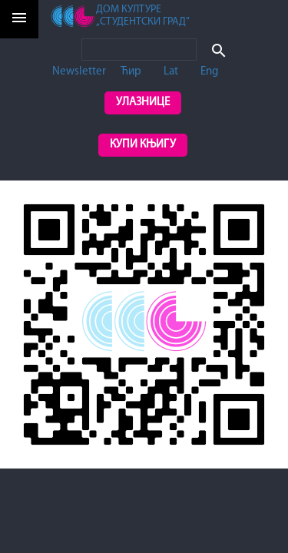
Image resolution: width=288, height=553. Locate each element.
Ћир (131, 72)
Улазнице (143, 102)
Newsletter (79, 72)
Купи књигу (143, 145)
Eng (209, 72)
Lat (171, 72)
